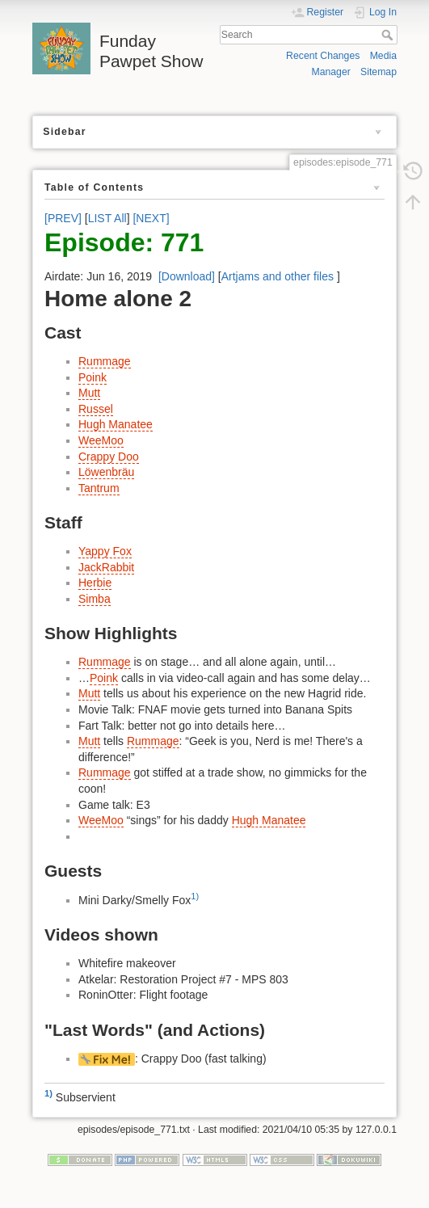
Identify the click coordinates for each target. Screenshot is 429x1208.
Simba (94, 598)
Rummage (104, 361)
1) (195, 896)
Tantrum (99, 488)
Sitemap (378, 72)
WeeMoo (101, 440)
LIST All (107, 218)
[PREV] (63, 218)
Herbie (94, 582)
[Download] (186, 276)
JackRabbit (106, 567)
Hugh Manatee (115, 424)
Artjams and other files (277, 276)
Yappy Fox (105, 551)
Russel (95, 408)
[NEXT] (150, 218)
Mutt (89, 392)
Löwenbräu (106, 471)
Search (389, 34)
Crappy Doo (108, 456)
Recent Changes (323, 55)
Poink (92, 377)
